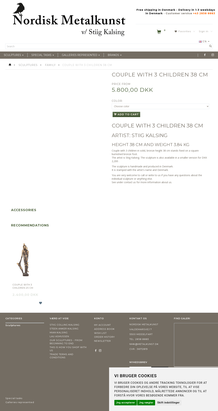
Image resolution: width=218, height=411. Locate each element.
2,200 (115, 161)
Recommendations (30, 225)
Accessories (23, 210)
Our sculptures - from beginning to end (66, 342)
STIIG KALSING (150, 135)
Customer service (179, 13)
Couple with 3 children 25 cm (22, 286)
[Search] (210, 46)
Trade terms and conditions (61, 356)
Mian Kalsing (59, 332)
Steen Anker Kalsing (64, 328)
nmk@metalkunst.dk (144, 344)
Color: (117, 100)
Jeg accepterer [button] (125, 402)
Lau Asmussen (59, 336)
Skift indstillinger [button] (168, 402)
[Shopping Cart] (161, 33)
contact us (130, 182)
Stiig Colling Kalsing (64, 324)
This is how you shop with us (68, 349)
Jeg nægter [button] (146, 402)
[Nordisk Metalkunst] (69, 20)
